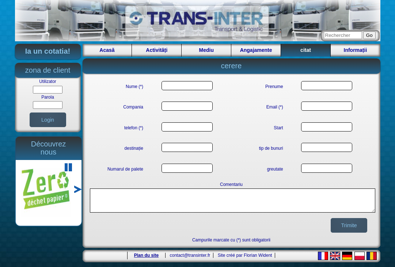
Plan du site (146, 259)
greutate (275, 169)
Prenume (274, 86)
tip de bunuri (271, 148)
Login (47, 120)
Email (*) (274, 107)
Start (278, 127)
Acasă (106, 50)
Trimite (349, 230)
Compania (133, 107)
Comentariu (231, 184)
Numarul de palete (125, 169)
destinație (134, 148)
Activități (156, 50)
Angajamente (256, 50)
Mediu (206, 50)
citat (305, 50)
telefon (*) (133, 127)
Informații (355, 50)
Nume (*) (134, 86)
